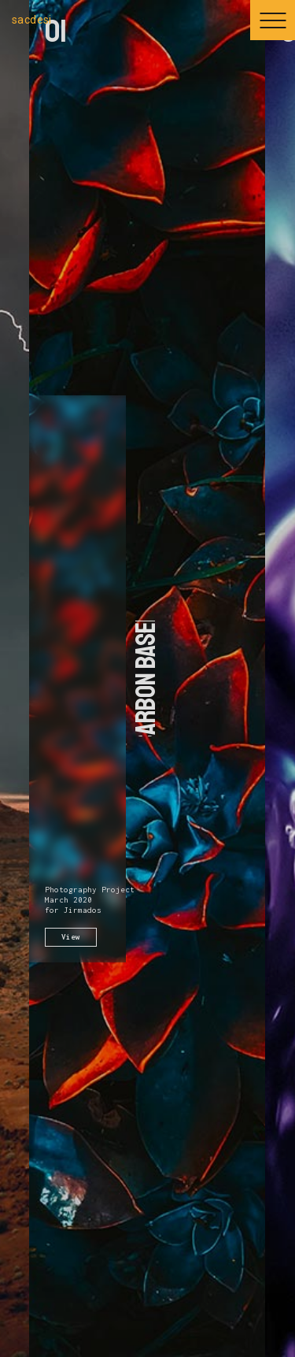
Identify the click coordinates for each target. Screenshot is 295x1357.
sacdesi (32, 19)
